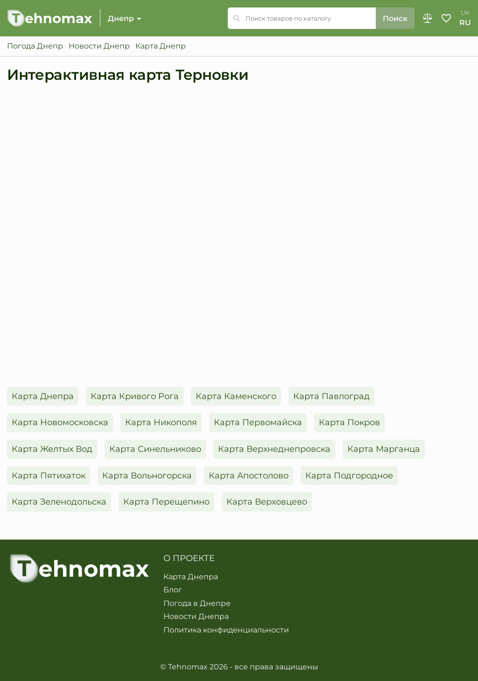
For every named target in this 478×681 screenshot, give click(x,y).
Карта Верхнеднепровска (274, 449)
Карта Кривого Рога (135, 396)
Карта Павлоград (331, 396)
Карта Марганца (383, 449)
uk (465, 12)
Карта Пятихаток (48, 475)
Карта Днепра (43, 396)
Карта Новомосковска (60, 422)
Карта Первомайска (258, 422)
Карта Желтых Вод (52, 449)
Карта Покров (349, 422)
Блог (172, 590)
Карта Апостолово (248, 475)
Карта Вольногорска (147, 475)
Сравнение (427, 18)
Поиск (395, 18)
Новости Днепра (196, 616)
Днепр (121, 18)
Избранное (446, 18)
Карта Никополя (161, 422)
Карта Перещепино (166, 502)
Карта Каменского (236, 396)
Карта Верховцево (266, 502)
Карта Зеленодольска (59, 502)
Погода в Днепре (197, 603)
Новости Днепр (99, 46)
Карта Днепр (160, 46)
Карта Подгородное (349, 475)
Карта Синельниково (155, 449)
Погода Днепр (35, 46)
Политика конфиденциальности (226, 630)
